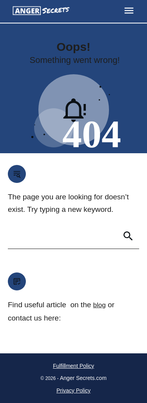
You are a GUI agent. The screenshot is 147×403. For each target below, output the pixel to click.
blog (99, 305)
